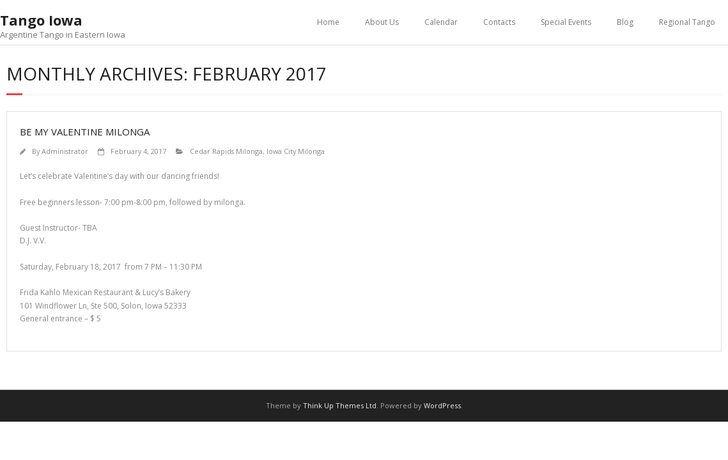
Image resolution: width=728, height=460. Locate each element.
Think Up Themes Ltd (339, 405)
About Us (382, 22)
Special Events (566, 22)
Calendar (441, 22)
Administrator (65, 151)
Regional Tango (687, 22)
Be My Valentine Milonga (85, 131)
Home (328, 22)
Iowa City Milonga (296, 151)
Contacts (499, 22)
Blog (625, 22)
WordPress (442, 405)
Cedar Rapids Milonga (226, 151)
